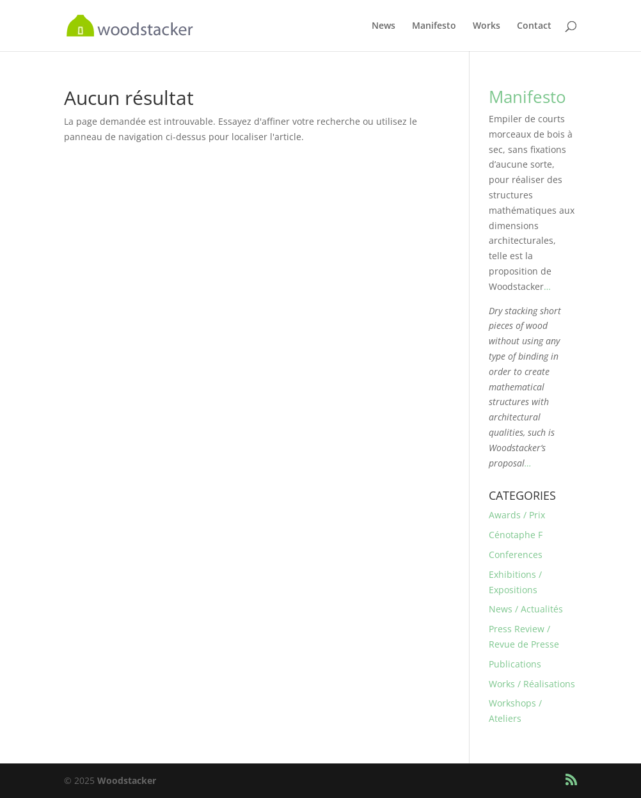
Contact (534, 26)
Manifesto (434, 26)
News (383, 26)
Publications (515, 664)
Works (486, 26)
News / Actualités (526, 609)
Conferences (515, 554)
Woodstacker (126, 780)
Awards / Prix (517, 515)
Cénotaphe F (515, 535)
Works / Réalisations (532, 684)
